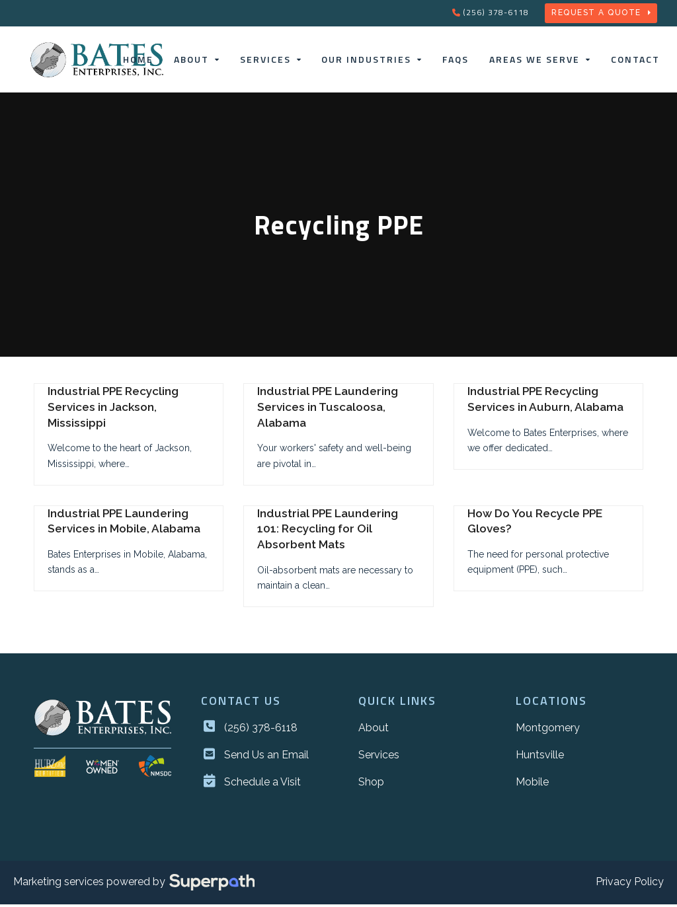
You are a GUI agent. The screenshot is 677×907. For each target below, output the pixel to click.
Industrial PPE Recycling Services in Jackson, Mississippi (113, 410)
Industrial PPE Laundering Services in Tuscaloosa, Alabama (327, 410)
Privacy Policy (630, 884)
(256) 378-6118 (496, 12)
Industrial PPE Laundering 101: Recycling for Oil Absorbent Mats (327, 531)
